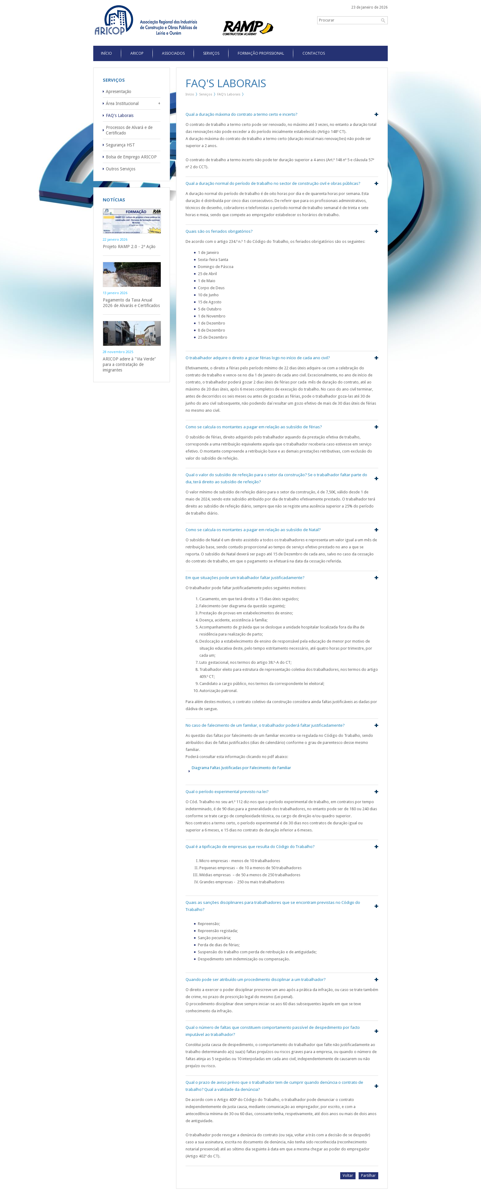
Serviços (211, 53)
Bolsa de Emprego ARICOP (131, 156)
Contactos (313, 53)
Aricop (137, 53)
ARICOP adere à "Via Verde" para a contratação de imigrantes (129, 364)
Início (190, 94)
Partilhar (368, 1175)
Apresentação (118, 91)
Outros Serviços (120, 168)
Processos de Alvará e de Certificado (129, 130)
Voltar (348, 1175)
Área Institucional (122, 103)
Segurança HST (120, 144)
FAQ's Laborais (119, 115)
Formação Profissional (261, 53)
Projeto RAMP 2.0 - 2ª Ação (129, 246)
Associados (173, 53)
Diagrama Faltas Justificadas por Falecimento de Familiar (241, 767)
